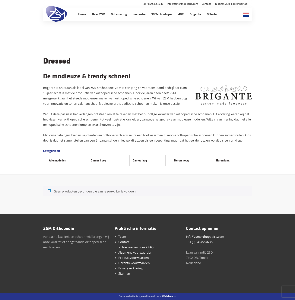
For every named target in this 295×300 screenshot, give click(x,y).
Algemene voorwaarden (135, 252)
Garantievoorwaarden (134, 263)
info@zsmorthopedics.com (182, 3)
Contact (206, 3)
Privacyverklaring (130, 268)
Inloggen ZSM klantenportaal (231, 3)
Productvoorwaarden (133, 258)
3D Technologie (161, 14)
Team (122, 237)
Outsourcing (119, 14)
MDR (180, 14)
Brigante (195, 14)
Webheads (169, 296)
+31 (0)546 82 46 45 (152, 3)
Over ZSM (98, 14)
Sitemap (124, 273)
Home (82, 14)
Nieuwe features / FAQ (138, 247)
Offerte (212, 14)
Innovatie (139, 14)
